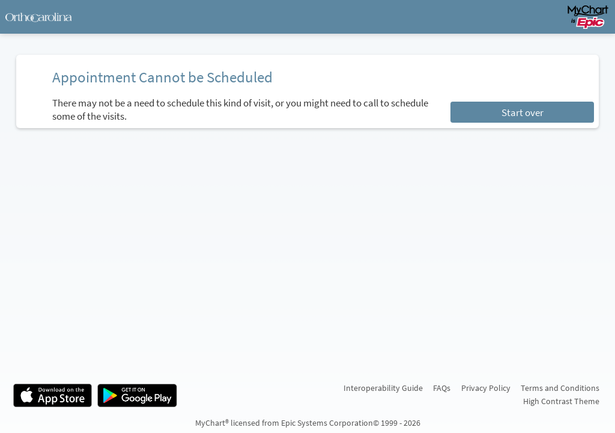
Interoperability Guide (383, 387)
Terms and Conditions (560, 387)
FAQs (441, 387)
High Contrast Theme (561, 401)
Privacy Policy (485, 387)
